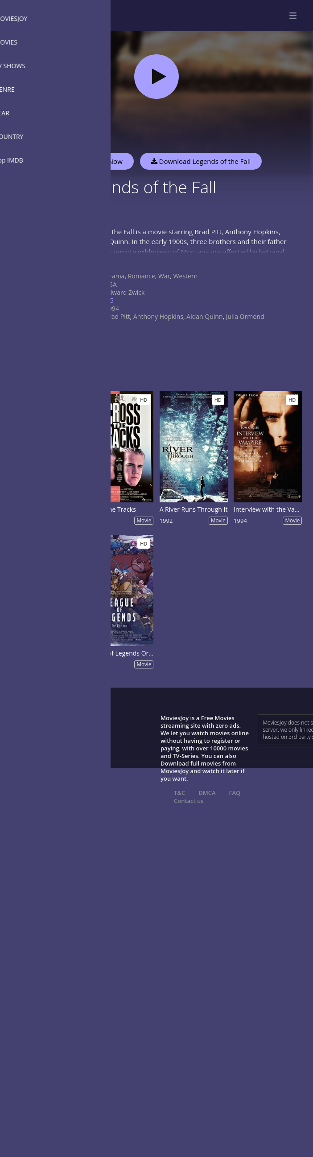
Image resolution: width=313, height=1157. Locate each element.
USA (111, 284)
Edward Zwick (124, 292)
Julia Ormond (245, 316)
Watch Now (105, 161)
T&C (179, 793)
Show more (91, 260)
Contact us (189, 801)
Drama (114, 276)
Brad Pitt (117, 316)
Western (185, 276)
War (164, 276)
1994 (112, 308)
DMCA (206, 793)
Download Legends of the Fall (201, 161)
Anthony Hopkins (158, 316)
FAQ (235, 793)
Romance (141, 276)
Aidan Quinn (204, 316)
